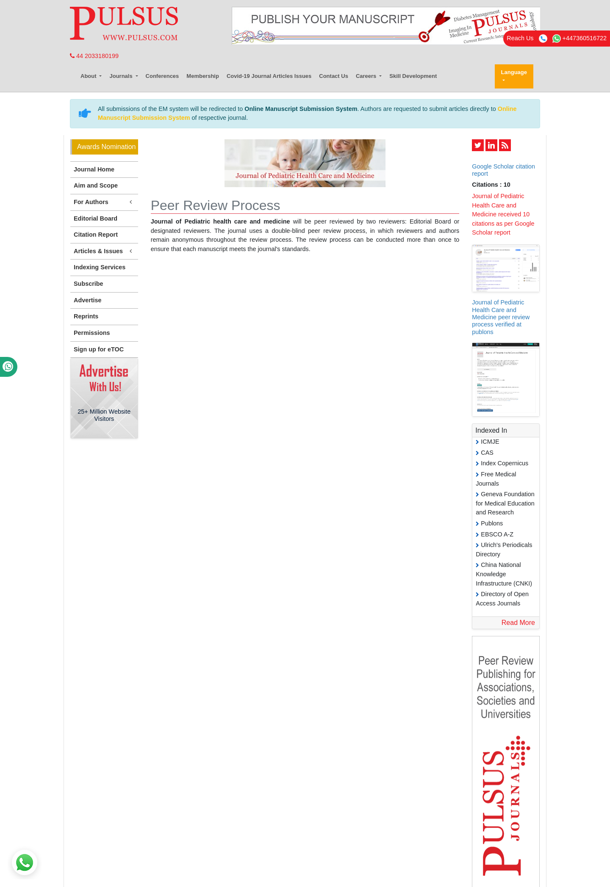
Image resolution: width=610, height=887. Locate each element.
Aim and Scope (96, 185)
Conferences (162, 76)
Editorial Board (95, 218)
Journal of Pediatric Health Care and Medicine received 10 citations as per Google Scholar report (503, 214)
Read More (518, 622)
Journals (121, 76)
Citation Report (96, 234)
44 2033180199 (94, 56)
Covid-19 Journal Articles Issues (269, 76)
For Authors (104, 202)
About (89, 76)
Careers (367, 76)
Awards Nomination (106, 146)
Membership (202, 76)
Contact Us (333, 76)
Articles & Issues (104, 251)
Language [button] (514, 72)
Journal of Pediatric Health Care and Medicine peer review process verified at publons (501, 317)
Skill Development (413, 76)
